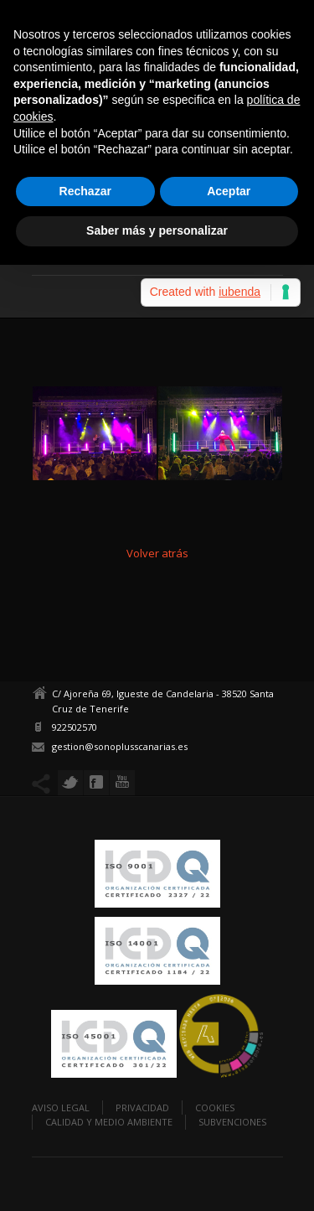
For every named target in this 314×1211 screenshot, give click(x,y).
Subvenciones (232, 1121)
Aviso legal (61, 1107)
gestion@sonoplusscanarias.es (120, 746)
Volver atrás (157, 553)
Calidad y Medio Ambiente (108, 1121)
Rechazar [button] (85, 191)
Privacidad (142, 1107)
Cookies (214, 1107)
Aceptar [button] (228, 191)
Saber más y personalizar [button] (157, 230)
